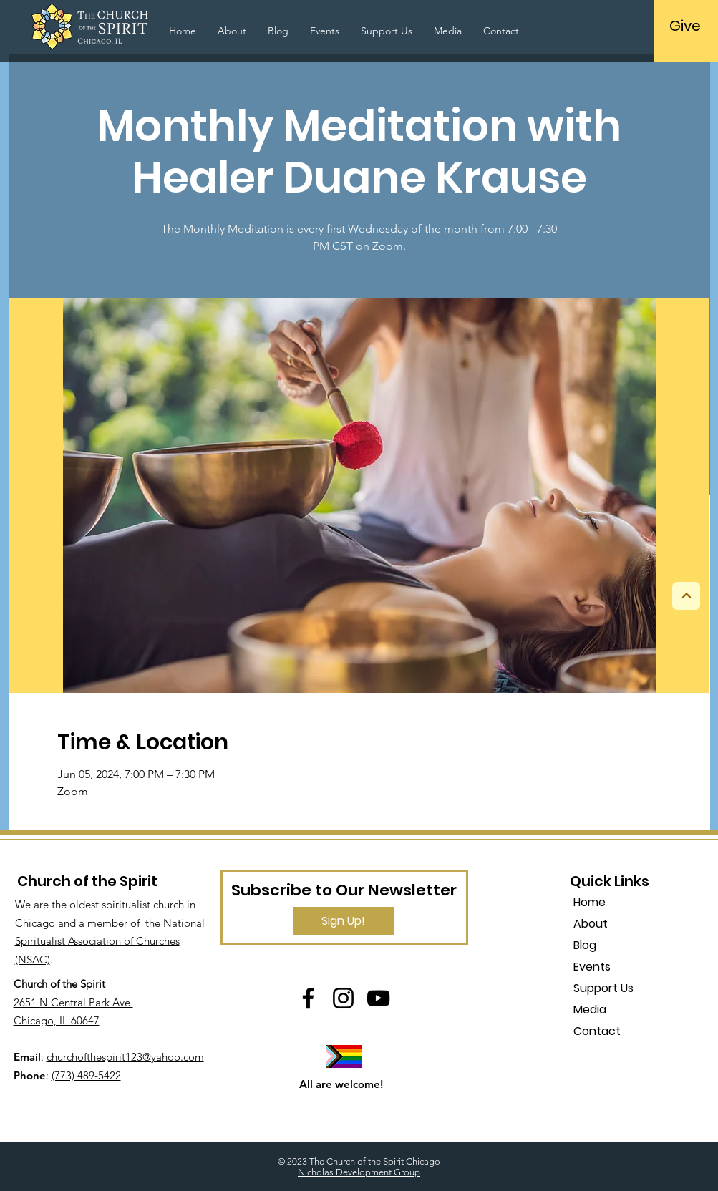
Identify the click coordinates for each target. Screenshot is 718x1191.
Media (589, 1009)
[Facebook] (308, 998)
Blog (584, 945)
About (590, 923)
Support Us (603, 988)
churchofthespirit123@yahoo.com (125, 1057)
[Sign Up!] (343, 921)
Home (589, 902)
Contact (597, 1031)
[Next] (686, 596)
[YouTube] (378, 998)
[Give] (685, 25)
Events (592, 966)
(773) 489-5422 (86, 1075)
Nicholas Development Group (359, 1172)
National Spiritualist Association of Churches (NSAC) (110, 941)
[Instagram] (343, 998)
